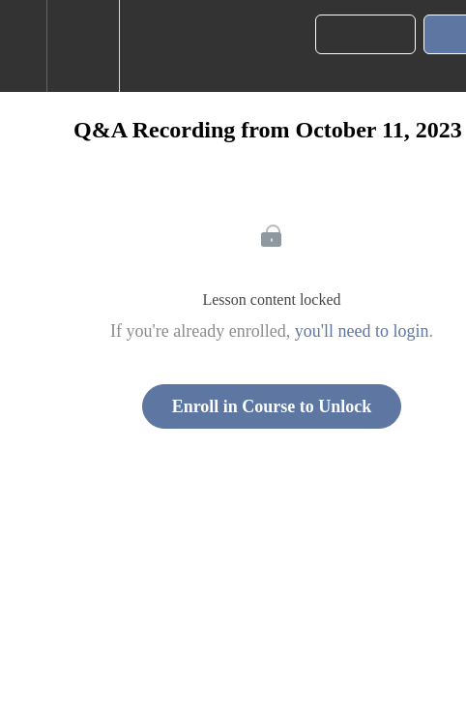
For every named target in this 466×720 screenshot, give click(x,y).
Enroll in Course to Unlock (272, 406)
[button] (23, 46)
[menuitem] (82, 46)
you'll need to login (362, 331)
